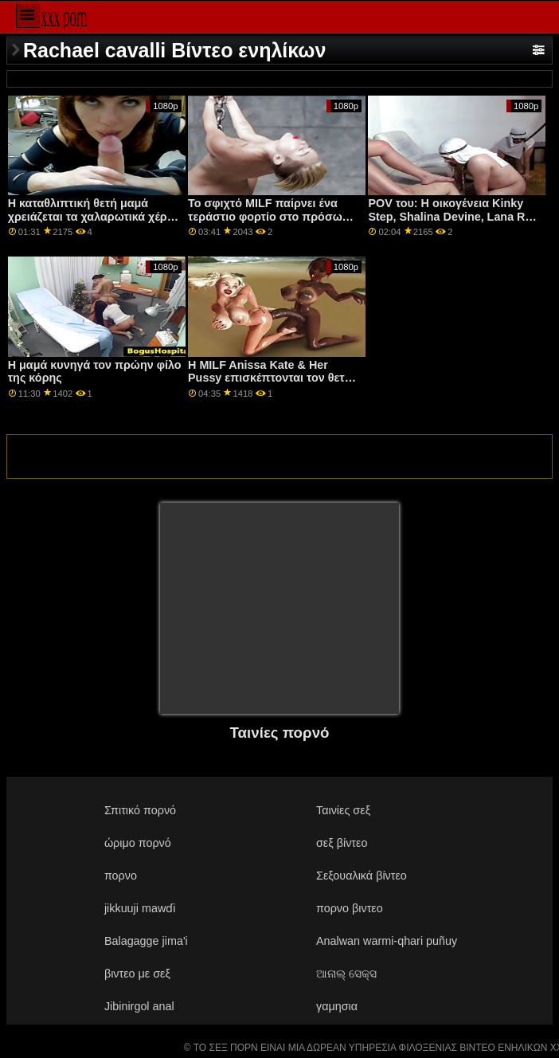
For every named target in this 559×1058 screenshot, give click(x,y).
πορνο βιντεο (349, 908)
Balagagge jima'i (146, 941)
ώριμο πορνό (137, 843)
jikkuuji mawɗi (140, 908)
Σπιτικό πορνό (140, 810)
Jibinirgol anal (139, 1006)
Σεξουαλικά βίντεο (361, 875)
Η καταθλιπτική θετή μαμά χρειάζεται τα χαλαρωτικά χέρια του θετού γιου (93, 216)
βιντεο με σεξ (137, 973)
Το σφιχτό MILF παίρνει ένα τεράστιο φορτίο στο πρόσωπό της (273, 216)
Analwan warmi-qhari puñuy (386, 941)
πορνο (120, 875)
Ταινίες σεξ (343, 810)
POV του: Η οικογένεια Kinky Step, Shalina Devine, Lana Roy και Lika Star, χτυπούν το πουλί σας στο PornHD (453, 223)
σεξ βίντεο (341, 843)
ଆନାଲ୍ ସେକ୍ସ (346, 973)
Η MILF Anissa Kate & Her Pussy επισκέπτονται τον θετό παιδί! (270, 378)
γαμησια (337, 1006)
